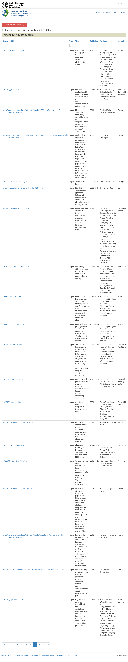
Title (77, 41)
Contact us (5, 655)
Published (94, 41)
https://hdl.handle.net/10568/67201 (16, 208)
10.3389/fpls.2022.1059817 (13, 344)
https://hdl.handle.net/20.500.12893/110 (18, 422)
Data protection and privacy (67, 655)
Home (89, 12)
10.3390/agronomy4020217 (13, 445)
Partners (116, 12)
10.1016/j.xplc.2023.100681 (13, 599)
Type (71, 41)
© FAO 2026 (122, 655)
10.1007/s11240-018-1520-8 (13, 379)
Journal (121, 41)
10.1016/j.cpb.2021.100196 (13, 402)
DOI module (106, 12)
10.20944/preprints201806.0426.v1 (16, 461)
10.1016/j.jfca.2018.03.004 (13, 89)
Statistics (97, 12)
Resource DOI (8, 41)
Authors (103, 41)
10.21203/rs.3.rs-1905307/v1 (14, 324)
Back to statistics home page (14, 25)
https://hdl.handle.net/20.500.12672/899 (18, 488)
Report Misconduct (48, 655)
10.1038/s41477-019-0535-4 (13, 50)
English (120, 3)
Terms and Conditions (20, 655)
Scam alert (35, 655)
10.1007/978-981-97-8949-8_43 (15, 182)
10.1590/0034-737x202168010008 (16, 266)
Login (123, 12)
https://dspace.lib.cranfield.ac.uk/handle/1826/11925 (23, 188)
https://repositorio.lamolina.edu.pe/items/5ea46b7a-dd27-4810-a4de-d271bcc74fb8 (35, 569)
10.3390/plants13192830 (12, 296)
